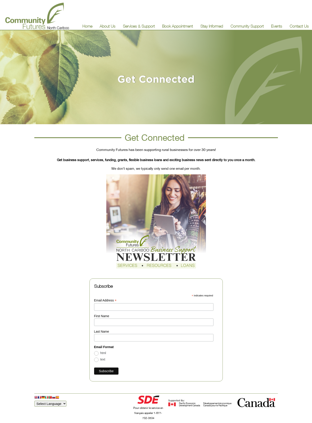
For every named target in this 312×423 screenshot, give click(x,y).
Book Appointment (177, 26)
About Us (107, 26)
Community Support (247, 26)
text (102, 359)
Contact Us (299, 26)
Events (276, 26)
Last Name (101, 331)
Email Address (105, 300)
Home (87, 26)
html (103, 353)
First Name (101, 316)
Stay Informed (211, 26)
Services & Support (139, 26)
